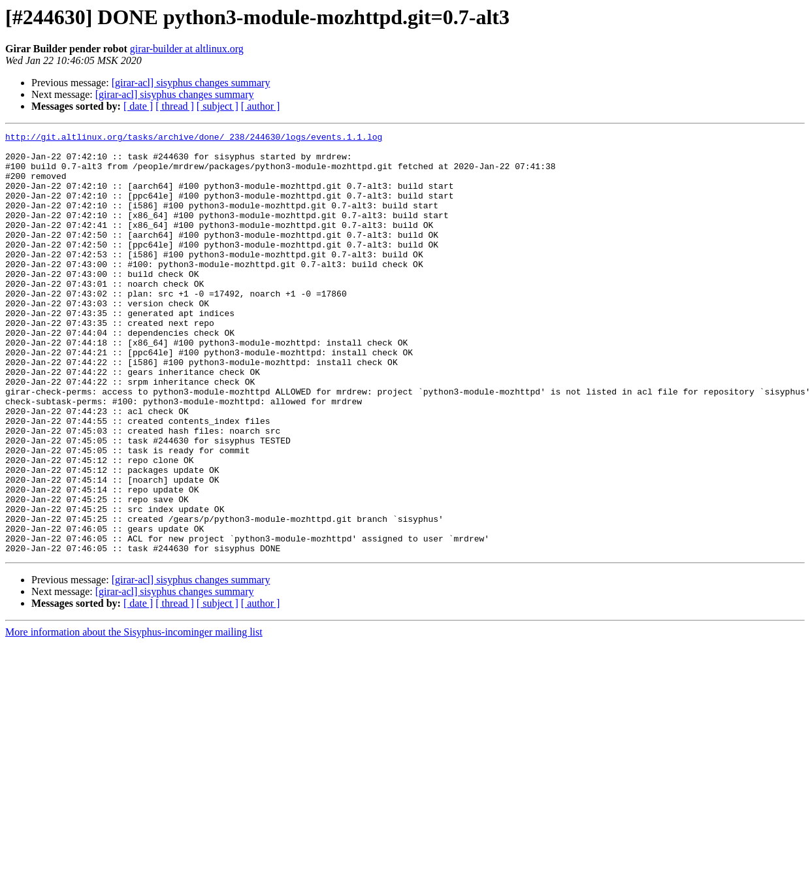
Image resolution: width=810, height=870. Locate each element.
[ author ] (260, 106)
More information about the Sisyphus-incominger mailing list (134, 716)
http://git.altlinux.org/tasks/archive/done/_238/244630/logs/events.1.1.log (193, 138)
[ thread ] (174, 106)
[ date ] (138, 106)
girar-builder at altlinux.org (187, 48)
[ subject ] (217, 106)
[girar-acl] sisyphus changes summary (191, 82)
